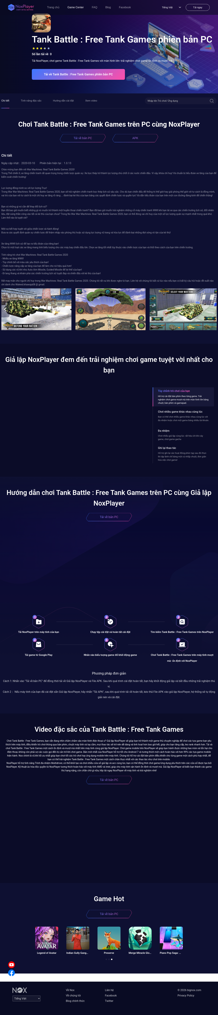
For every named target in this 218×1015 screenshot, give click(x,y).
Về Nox (70, 990)
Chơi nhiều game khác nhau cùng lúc (180, 411)
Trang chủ (53, 7)
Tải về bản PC (83, 138)
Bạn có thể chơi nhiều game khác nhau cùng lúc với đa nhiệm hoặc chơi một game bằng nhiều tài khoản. (183, 418)
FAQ (94, 7)
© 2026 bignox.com (189, 990)
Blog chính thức (75, 1001)
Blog (108, 7)
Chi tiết (5, 100)
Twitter (109, 1001)
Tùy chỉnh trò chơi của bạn (174, 391)
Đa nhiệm (163, 430)
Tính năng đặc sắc (31, 100)
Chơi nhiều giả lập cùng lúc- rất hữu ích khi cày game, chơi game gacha (180, 437)
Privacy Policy (186, 995)
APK (135, 138)
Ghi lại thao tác (167, 448)
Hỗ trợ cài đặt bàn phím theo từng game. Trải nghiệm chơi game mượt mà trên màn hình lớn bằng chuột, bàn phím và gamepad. (183, 399)
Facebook (125, 7)
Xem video (91, 100)
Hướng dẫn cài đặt (63, 100)
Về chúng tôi (73, 995)
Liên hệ (109, 990)
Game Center (76, 7)
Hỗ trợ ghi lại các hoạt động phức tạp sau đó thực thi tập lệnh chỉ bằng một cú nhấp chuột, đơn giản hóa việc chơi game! (182, 456)
